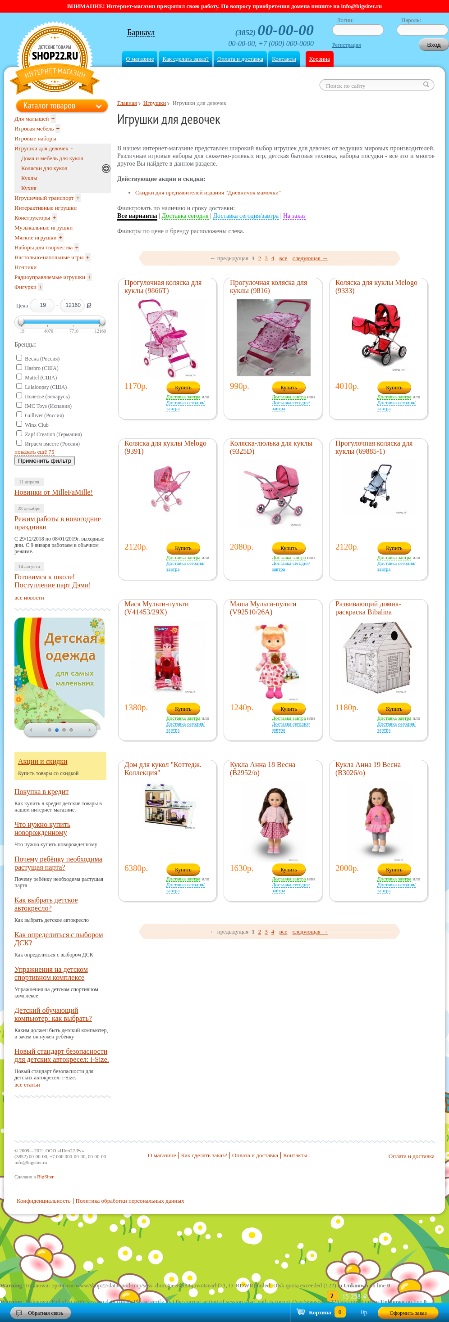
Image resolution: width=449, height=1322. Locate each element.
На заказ (294, 215)
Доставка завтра (183, 396)
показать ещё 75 (34, 451)
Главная (127, 102)
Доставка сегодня (185, 215)
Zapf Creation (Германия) (53, 434)
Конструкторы (32, 217)
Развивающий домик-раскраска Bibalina (368, 608)
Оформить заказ (408, 1313)
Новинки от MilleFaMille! (53, 492)
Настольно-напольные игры (48, 257)
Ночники (25, 267)
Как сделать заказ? (185, 58)
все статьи (27, 1084)
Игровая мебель (34, 128)
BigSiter (45, 1176)
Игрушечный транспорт (44, 197)
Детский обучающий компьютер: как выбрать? (53, 1014)
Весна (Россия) (42, 359)
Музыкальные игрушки (43, 227)
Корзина (319, 58)
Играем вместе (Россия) (52, 444)
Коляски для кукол (44, 168)
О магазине (140, 58)
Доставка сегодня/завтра (246, 215)
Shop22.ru (54, 59)
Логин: (345, 20)
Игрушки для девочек (41, 148)
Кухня (29, 188)
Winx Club (37, 425)
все (283, 258)
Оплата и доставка (240, 58)
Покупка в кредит (41, 791)
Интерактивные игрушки (45, 207)
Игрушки (154, 102)
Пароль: (411, 20)
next (90, 730)
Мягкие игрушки (35, 237)
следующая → (310, 258)
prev (31, 730)
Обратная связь (45, 1313)
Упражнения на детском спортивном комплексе (51, 973)
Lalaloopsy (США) (46, 387)
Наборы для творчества (43, 247)
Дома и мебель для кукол (52, 158)
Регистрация (346, 45)
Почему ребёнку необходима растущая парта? (58, 863)
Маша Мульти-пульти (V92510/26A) (263, 608)
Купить (183, 387)
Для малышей (31, 118)
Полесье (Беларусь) (47, 396)
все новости (29, 597)
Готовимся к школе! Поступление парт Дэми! (52, 581)
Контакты (284, 58)
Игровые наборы (35, 138)
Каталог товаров (49, 105)
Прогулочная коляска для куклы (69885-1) (373, 447)
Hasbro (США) (41, 368)
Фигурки (25, 287)
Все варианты (137, 215)
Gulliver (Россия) (44, 415)
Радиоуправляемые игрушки (49, 277)
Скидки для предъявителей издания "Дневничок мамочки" (208, 192)
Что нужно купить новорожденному (42, 828)
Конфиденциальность (44, 1200)
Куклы (29, 178)
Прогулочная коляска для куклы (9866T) (163, 286)
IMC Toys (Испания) (48, 406)
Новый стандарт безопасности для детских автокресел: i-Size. (61, 1055)
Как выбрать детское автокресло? (46, 904)
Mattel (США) (41, 377)
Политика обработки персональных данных (130, 1200)
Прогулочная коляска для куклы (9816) (268, 286)
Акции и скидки (43, 761)
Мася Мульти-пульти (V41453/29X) (156, 608)
